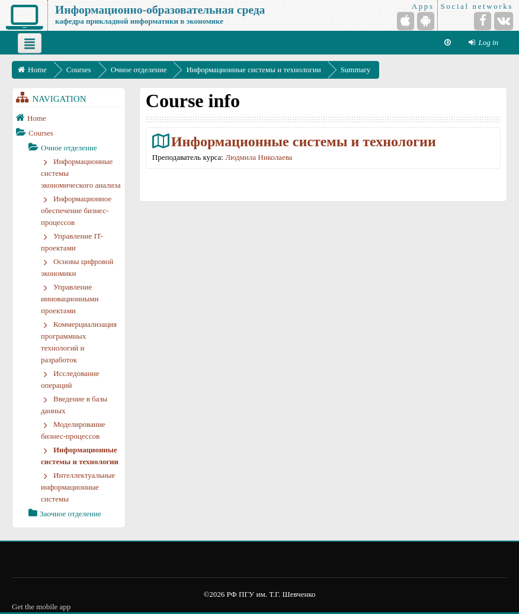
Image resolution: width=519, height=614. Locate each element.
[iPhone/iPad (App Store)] (405, 21)
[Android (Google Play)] (425, 21)
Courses (40, 132)
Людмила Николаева (258, 157)
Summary (356, 69)
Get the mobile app (41, 606)
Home (36, 118)
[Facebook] (482, 21)
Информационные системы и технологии (303, 141)
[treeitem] (68, 117)
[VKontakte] (503, 21)
